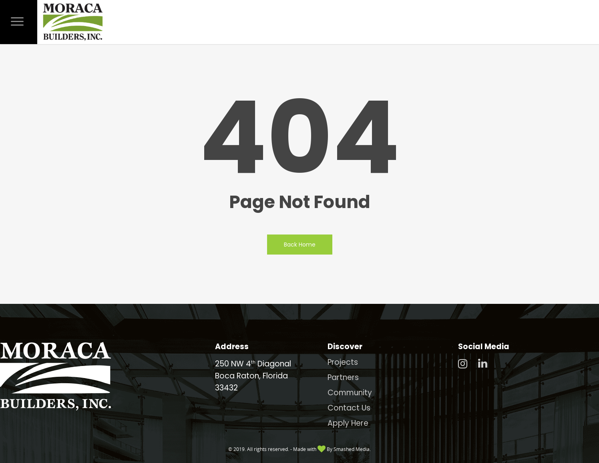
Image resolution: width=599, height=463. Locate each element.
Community (350, 392)
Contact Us (349, 407)
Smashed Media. (352, 449)
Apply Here (348, 423)
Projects (343, 362)
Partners (343, 377)
